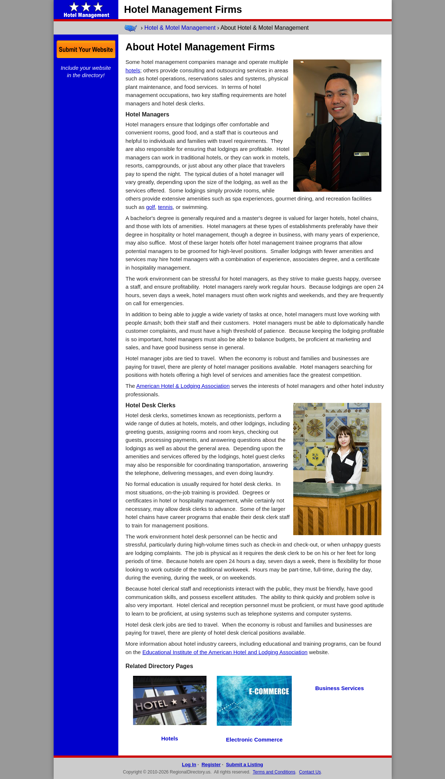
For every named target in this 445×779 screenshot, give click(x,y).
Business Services (339, 688)
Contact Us (310, 772)
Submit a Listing (244, 764)
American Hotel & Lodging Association (183, 386)
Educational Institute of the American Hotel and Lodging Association (224, 652)
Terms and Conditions (274, 772)
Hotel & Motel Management (180, 28)
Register (210, 764)
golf (150, 207)
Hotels (169, 738)
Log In (189, 764)
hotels (133, 70)
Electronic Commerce (254, 739)
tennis (165, 207)
